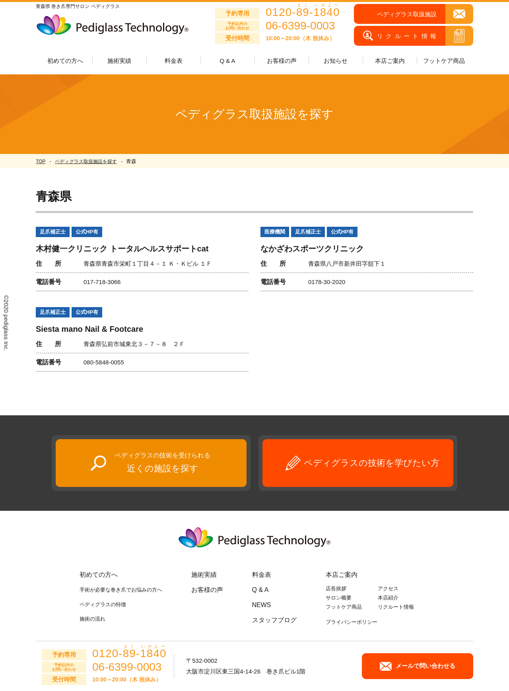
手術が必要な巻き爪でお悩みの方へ (121, 590)
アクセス (388, 589)
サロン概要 (339, 598)
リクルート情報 (396, 607)
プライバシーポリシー (351, 622)
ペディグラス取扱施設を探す (86, 161)
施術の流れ (92, 619)
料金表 (174, 60)
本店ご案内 (341, 574)
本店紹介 (388, 598)
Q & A (227, 60)
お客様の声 (282, 60)
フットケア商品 (444, 60)
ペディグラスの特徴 (103, 604)
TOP (40, 161)
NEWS (261, 604)
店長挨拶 (336, 589)
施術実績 (204, 574)
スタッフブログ (274, 620)
